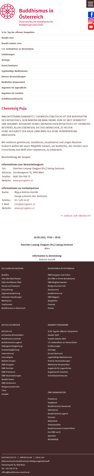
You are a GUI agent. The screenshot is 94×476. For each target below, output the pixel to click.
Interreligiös (7, 357)
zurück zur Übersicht (77, 216)
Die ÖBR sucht (54, 432)
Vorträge (52, 350)
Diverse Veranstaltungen (59, 361)
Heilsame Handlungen (12, 297)
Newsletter (53, 301)
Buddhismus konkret (11, 339)
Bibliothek (52, 421)
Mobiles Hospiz (9, 361)
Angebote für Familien (58, 372)
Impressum (26, 458)
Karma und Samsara (11, 286)
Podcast (51, 305)
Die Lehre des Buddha (12, 269)
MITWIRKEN (53, 440)
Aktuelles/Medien (11, 325)
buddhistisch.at (55, 294)
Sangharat (52, 403)
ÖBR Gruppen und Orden (59, 275)
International (8, 354)
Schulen (51, 417)
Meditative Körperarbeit (59, 365)
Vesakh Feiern (8, 379)
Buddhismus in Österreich (13, 308)
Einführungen (54, 346)
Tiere (4, 391)
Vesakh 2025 (53, 335)
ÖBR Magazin (54, 297)
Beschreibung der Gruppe (16, 157)
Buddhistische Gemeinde (59, 406)
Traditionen (7, 305)
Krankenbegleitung (10, 350)
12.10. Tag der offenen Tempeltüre (63, 332)
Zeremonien (53, 290)
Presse (51, 308)
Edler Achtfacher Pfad (11, 282)
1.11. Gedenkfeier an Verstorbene (62, 343)
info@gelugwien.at (24, 204)
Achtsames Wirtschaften (13, 335)
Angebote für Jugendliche (59, 368)
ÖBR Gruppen (8, 365)
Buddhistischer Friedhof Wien (61, 429)
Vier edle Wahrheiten (11, 279)
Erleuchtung (7, 290)
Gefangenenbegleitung (12, 346)
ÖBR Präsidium (8, 372)
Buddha (5, 275)
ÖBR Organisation (57, 393)
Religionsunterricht (57, 286)
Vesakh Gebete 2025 (57, 339)
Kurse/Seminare (55, 354)
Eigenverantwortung (11, 294)
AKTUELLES (7, 332)
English (39, 458)
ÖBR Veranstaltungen (11, 376)
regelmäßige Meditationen (60, 357)
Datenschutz (9, 458)
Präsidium (52, 399)
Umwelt (5, 394)
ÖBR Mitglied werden (57, 282)
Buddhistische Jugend (12, 343)
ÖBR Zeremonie (9, 383)
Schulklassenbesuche (57, 376)
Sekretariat (53, 410)
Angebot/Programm (58, 325)
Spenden (52, 436)
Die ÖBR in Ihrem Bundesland (61, 279)
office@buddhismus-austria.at (16, 472)
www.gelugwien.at (23, 180)
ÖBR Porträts (7, 368)
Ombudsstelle (54, 425)
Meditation (7, 301)
